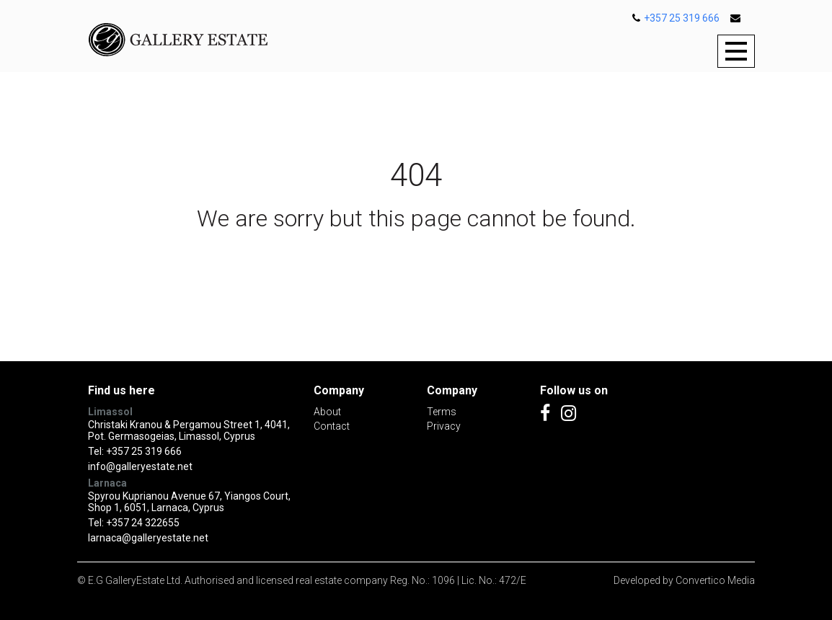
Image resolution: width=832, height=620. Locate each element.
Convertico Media (715, 580)
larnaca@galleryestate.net (148, 538)
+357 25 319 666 (676, 18)
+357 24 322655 (143, 522)
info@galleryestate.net (140, 466)
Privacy (444, 426)
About (327, 411)
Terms (441, 411)
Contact (332, 426)
